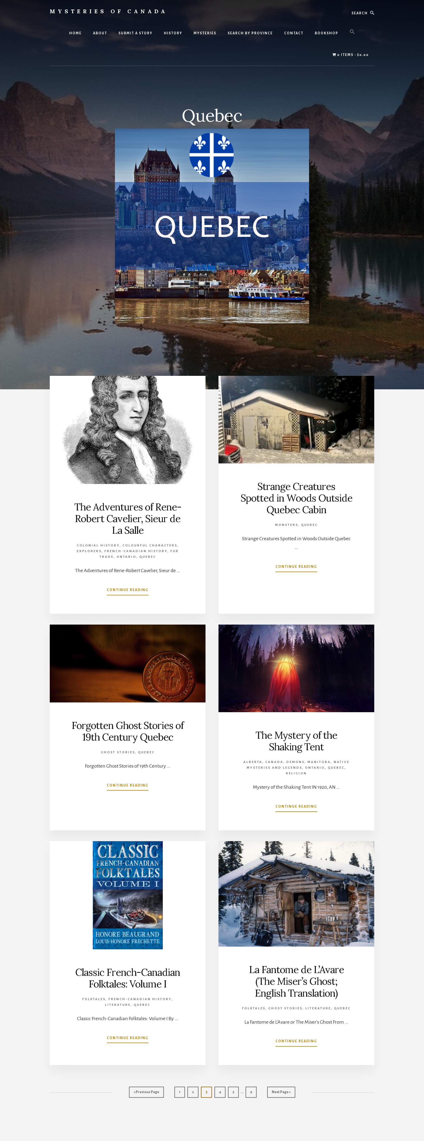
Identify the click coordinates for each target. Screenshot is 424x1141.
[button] (352, 32)
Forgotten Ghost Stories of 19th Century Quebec (128, 731)
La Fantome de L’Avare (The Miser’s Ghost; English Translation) (296, 981)
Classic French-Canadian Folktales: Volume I (127, 978)
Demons (295, 762)
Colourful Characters (149, 545)
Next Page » (281, 1093)
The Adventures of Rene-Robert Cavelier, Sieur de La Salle (127, 518)
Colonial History (98, 545)
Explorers (89, 551)
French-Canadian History (135, 551)
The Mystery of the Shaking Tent (296, 741)
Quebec (147, 557)
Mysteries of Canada (109, 11)
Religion (296, 773)
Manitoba (319, 762)
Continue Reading (127, 591)
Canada (274, 762)
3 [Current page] (208, 1093)
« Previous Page (146, 1093)
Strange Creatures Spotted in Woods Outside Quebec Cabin (296, 498)
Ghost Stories (118, 752)
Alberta (252, 762)
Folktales (93, 999)
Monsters (286, 525)
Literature (118, 1005)
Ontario (126, 557)
